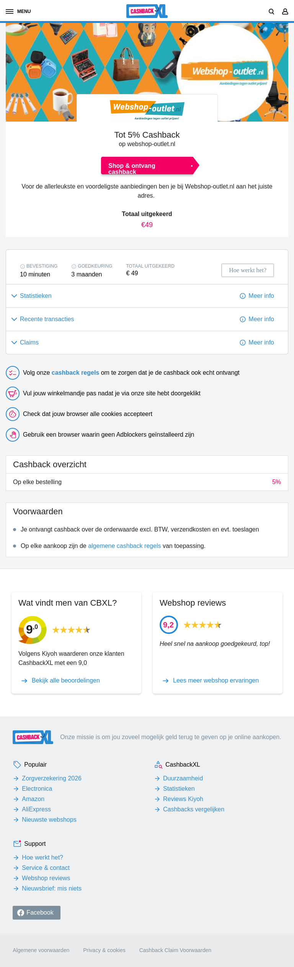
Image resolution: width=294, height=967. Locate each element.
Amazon (33, 799)
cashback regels (76, 372)
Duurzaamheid (183, 778)
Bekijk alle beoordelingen (66, 681)
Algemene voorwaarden (41, 950)
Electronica (37, 788)
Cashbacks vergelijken (193, 809)
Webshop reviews (46, 878)
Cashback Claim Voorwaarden (175, 950)
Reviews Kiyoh (183, 799)
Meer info (261, 296)
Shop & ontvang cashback (131, 168)
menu (18, 11)
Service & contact (46, 868)
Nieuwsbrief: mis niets (52, 888)
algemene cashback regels (124, 546)
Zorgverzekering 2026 (52, 778)
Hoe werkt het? (42, 857)
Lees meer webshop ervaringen (216, 681)
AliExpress (36, 809)
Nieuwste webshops (49, 819)
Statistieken (179, 788)
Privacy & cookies (104, 950)
